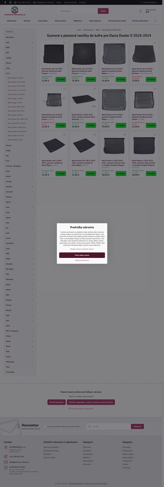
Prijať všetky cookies (82, 255)
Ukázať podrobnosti (82, 260)
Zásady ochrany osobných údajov (82, 249)
